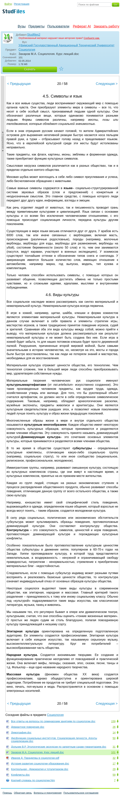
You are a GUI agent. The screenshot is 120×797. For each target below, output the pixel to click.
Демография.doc (21, 732)
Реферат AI (82, 26)
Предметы (36, 26)
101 (113, 752)
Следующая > (107, 84)
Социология (27, 49)
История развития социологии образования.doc (40, 763)
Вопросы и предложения (48, 792)
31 (114, 746)
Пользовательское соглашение (80, 792)
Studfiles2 (33, 34)
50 (114, 738)
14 (114, 732)
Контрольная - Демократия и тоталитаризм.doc (39, 769)
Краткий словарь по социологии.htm (33, 780)
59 (114, 774)
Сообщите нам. (92, 38)
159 (113, 721)
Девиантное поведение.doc (27, 726)
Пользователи (58, 26)
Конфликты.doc (20, 774)
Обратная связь (23, 792)
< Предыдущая (19, 84)
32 (114, 757)
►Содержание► (2, 141)
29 (114, 769)
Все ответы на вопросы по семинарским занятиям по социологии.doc (53, 721)
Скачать (29, 69)
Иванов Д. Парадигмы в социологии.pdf (35, 757)
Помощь (7, 792)
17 (114, 763)
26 (114, 726)
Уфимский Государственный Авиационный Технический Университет (66, 45)
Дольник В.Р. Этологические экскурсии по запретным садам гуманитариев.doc (58, 746)
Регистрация (21, 3)
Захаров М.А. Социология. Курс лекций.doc (37, 752)
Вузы (22, 26)
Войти (8, 3)
